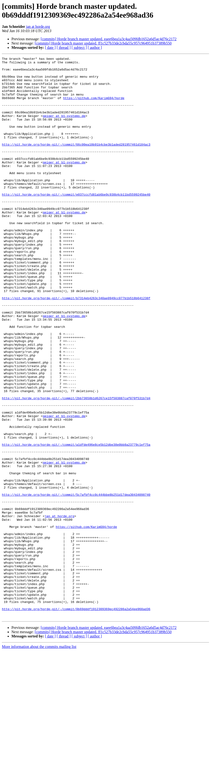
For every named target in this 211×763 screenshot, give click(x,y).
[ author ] (95, 47)
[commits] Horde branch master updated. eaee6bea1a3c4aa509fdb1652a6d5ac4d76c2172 (109, 39)
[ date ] (50, 47)
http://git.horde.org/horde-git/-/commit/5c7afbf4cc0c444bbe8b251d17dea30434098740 (76, 582)
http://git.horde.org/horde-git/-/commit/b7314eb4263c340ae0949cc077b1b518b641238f (76, 346)
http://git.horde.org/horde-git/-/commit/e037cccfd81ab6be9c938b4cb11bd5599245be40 (76, 222)
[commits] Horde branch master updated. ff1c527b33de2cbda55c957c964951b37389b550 (103, 43)
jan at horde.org (38, 27)
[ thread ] (64, 47)
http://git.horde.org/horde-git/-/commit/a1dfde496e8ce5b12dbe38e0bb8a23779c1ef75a (76, 522)
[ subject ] (79, 47)
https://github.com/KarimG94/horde (93, 106)
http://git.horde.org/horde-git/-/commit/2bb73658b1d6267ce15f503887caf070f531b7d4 (76, 467)
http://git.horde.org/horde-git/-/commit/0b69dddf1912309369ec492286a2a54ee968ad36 (76, 720)
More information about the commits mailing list (39, 759)
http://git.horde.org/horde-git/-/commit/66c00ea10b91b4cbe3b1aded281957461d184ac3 (76, 162)
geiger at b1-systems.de (64, 128)
